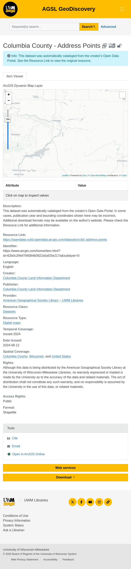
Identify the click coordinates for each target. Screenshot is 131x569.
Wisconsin (36, 356)
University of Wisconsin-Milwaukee (26, 549)
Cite (15, 438)
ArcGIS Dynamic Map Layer (23, 85)
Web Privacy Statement (24, 559)
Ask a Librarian (13, 530)
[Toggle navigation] (122, 9)
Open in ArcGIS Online (26, 454)
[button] (9, 95)
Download (64, 477)
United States (61, 356)
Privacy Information (16, 520)
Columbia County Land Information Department (36, 278)
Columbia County (15, 356)
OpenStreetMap (98, 175)
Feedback (68, 559)
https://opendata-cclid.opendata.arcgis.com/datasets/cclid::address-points (55, 239)
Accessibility (50, 559)
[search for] (44, 27)
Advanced (108, 26)
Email (16, 446)
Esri (84, 175)
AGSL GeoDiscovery (10, 10)
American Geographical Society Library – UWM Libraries (43, 300)
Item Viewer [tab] (14, 76)
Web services (65, 467)
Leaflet (65, 175)
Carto (124, 175)
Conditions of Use (15, 515)
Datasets (9, 311)
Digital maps (12, 322)
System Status (13, 525)
